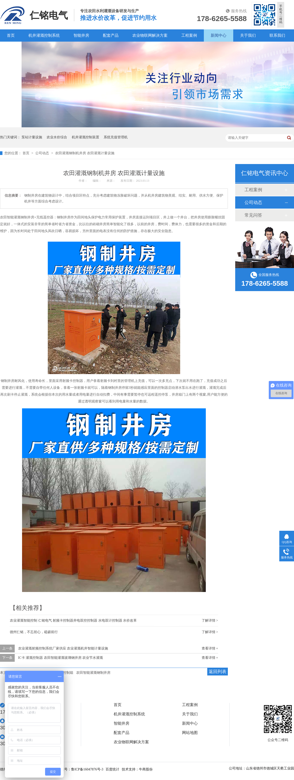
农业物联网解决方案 (150, 35)
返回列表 (217, 671)
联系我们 (277, 35)
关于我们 (248, 35)
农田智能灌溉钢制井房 (93, 672)
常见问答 (253, 215)
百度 (11, 48)
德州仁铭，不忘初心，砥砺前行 (34, 632)
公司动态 (42, 153)
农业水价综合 (57, 137)
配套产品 (111, 35)
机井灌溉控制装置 (85, 137)
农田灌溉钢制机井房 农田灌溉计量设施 (84, 153)
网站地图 (190, 733)
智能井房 (81, 35)
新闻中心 (218, 35)
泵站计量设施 (32, 137)
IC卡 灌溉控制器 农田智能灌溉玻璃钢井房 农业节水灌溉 (60, 658)
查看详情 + (210, 648)
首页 (11, 35)
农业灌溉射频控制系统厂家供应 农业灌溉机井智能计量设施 (63, 648)
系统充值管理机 (116, 137)
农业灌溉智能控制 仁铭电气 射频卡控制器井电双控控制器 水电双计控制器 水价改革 (73, 620)
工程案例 (189, 35)
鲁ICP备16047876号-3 (87, 769)
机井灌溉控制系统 (44, 35)
